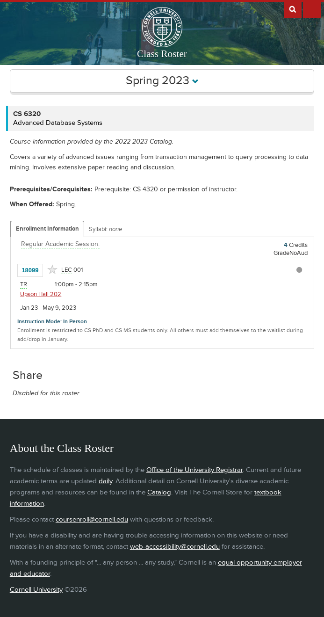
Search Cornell (293, 9)
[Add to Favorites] (52, 269)
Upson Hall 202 (40, 294)
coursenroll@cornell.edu (92, 519)
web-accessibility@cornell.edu (175, 546)
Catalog (159, 492)
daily (105, 481)
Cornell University (36, 589)
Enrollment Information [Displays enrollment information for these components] (47, 228)
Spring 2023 (162, 80)
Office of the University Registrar (194, 469)
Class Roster (162, 53)
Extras (312, 9)
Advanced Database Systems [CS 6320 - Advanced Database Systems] (57, 122)
